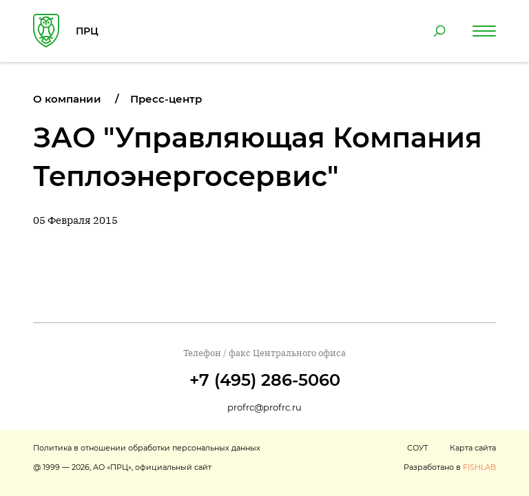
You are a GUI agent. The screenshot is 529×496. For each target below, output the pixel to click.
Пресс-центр (166, 98)
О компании (67, 98)
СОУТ (417, 448)
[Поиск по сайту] (439, 31)
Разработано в (450, 467)
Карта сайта (473, 448)
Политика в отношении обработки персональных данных (146, 448)
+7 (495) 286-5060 (264, 380)
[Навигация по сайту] (484, 31)
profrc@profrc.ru (264, 407)
